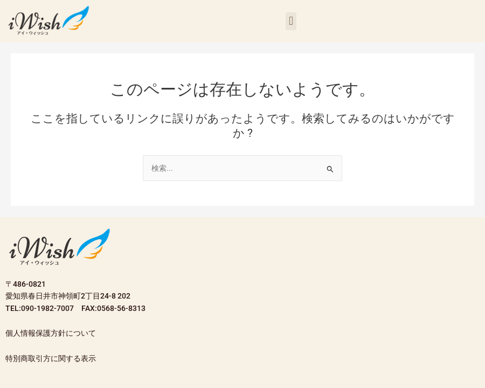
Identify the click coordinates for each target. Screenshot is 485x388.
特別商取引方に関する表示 (50, 358)
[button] (291, 21)
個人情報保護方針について (50, 333)
